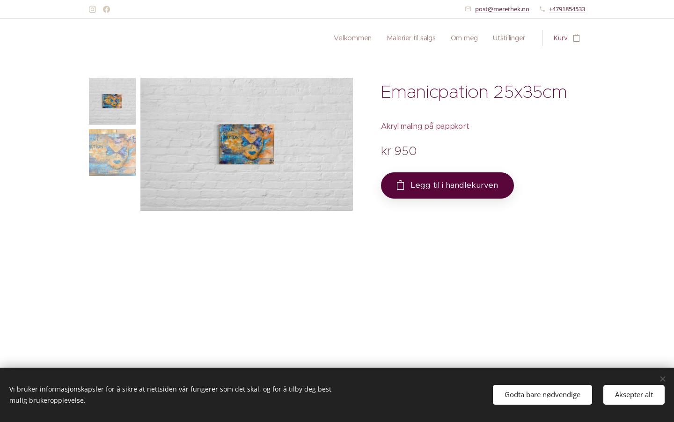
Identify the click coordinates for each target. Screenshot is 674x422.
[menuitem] (352, 38)
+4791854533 (567, 9)
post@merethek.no (502, 9)
